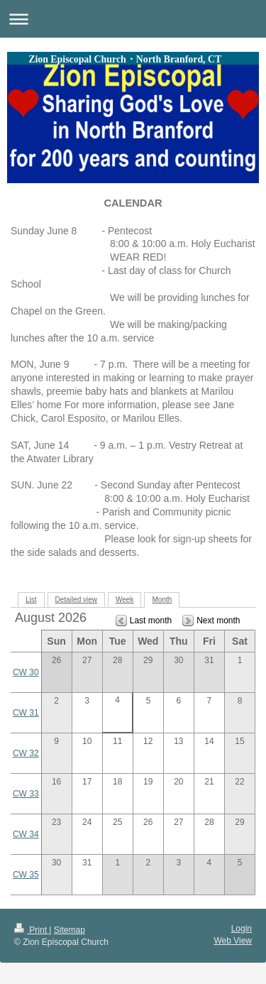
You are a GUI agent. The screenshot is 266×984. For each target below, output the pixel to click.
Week (124, 599)
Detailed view (76, 599)
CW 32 (26, 753)
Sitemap (69, 930)
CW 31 (26, 713)
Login (241, 929)
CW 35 (26, 875)
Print (31, 930)
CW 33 (26, 794)
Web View (233, 941)
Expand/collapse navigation (133, 19)
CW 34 (26, 834)
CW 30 (26, 672)
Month (162, 599)
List (31, 599)
